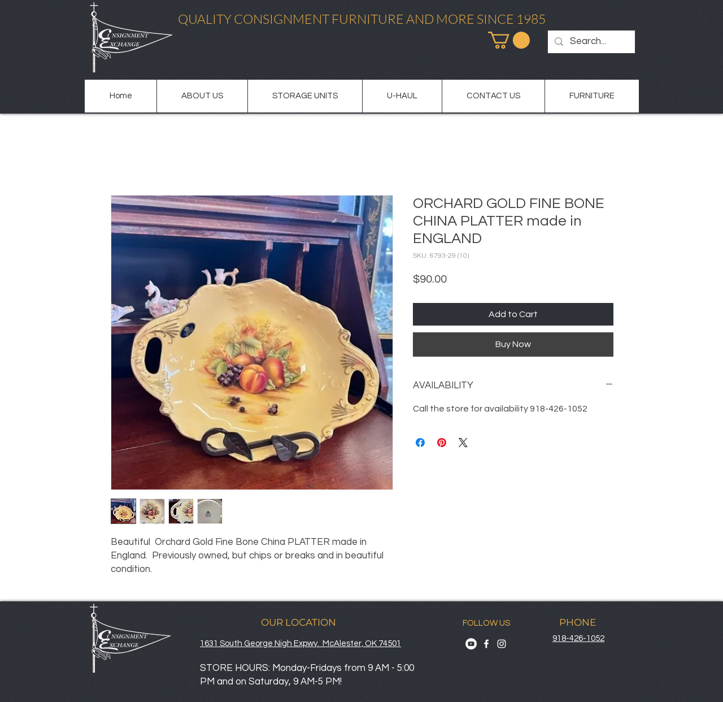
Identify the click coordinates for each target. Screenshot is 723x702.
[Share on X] (463, 442)
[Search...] (590, 42)
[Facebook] (486, 643)
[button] (509, 40)
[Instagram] (501, 643)
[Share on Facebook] (420, 442)
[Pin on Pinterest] (441, 442)
